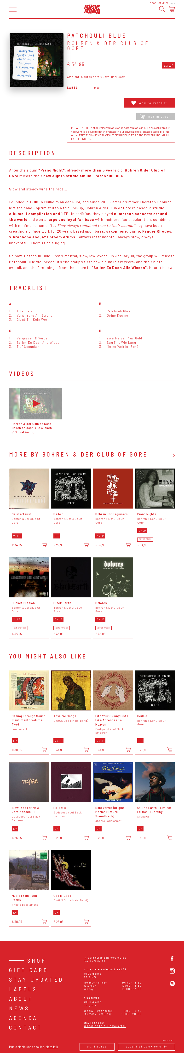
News (19, 1008)
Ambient (73, 76)
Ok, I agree (97, 1046)
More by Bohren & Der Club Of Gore (78, 454)
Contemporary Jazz (95, 76)
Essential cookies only (146, 1046)
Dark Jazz (118, 76)
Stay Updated (36, 979)
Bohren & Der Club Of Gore (108, 45)
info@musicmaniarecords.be (105, 957)
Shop (36, 960)
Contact (25, 1027)
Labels (23, 989)
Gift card (28, 970)
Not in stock (155, 116)
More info (52, 1047)
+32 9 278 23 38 (94, 960)
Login (172, 3)
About (21, 998)
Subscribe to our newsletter (105, 1025)
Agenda (23, 1017)
